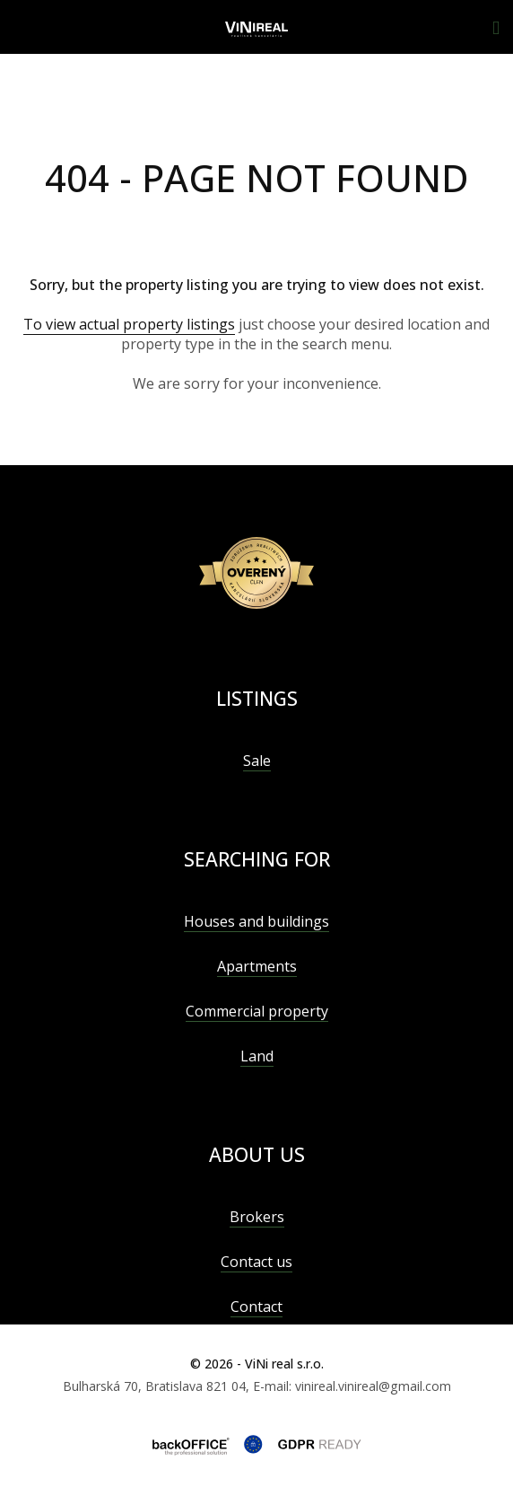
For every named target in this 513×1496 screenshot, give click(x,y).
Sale (257, 760)
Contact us (256, 1262)
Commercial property (257, 1011)
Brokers (257, 1217)
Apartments (257, 966)
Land (257, 1056)
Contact (256, 1306)
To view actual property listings (129, 324)
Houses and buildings (256, 921)
